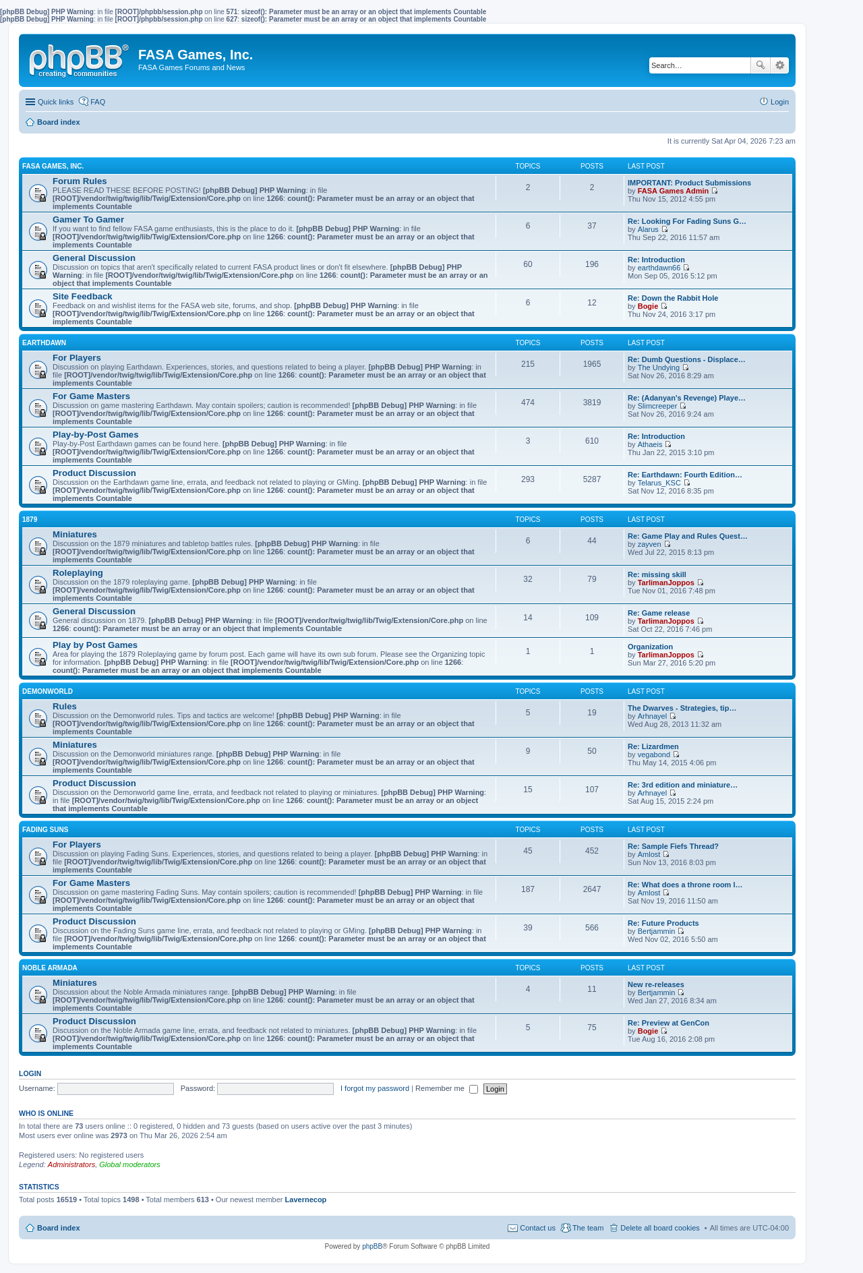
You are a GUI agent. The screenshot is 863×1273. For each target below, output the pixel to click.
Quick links (55, 102)
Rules (65, 706)
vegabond (654, 754)
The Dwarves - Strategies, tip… (682, 708)
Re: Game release (659, 613)
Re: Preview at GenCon (668, 1023)
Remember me (446, 1088)
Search (760, 65)
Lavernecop (306, 1199)
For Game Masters (91, 396)
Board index (58, 1228)
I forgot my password (374, 1088)
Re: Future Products (663, 923)
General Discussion (94, 258)
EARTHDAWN (44, 343)
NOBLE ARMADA (50, 968)
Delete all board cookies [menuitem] (659, 1228)
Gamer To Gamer (88, 219)
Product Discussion (94, 473)
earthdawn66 (659, 268)
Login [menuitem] (780, 102)
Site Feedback (83, 296)
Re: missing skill (657, 574)
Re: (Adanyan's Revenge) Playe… (687, 398)
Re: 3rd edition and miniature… (683, 785)
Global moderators (129, 1164)
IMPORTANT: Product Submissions (689, 183)
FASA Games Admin (673, 191)
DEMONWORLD (47, 691)
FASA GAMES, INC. (53, 166)
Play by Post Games (95, 645)
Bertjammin (657, 931)
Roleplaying (78, 573)
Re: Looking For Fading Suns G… (687, 221)
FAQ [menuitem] (97, 102)
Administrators (71, 1164)
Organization (650, 647)
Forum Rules (80, 181)
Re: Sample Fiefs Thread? (673, 846)
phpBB (372, 1246)
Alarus (648, 229)
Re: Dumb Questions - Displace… (687, 359)
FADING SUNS (45, 829)
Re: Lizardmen (653, 746)
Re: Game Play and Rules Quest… (688, 536)
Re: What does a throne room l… (685, 885)
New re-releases (656, 984)
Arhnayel (652, 716)
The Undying (659, 367)
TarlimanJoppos (666, 583)
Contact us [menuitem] (538, 1228)
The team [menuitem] (587, 1228)
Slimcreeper (658, 406)
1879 (29, 519)
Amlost (649, 854)
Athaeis (650, 444)
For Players (77, 358)
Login (30, 1073)
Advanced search (780, 65)
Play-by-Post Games (96, 435)
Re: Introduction (656, 260)
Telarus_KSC (659, 483)
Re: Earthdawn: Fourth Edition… (685, 475)
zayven (649, 544)
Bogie (648, 306)
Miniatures (75, 534)
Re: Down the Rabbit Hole (673, 298)
